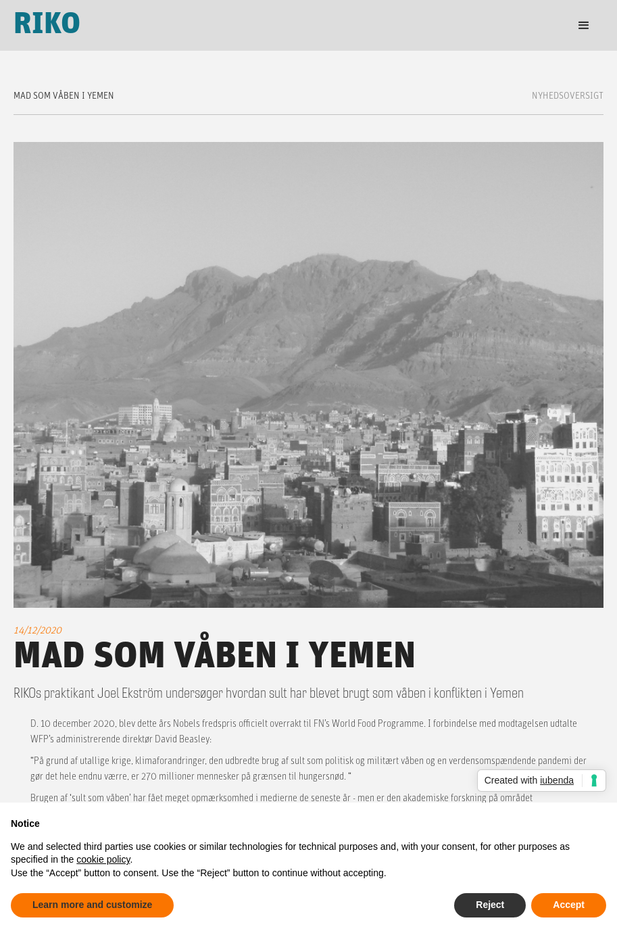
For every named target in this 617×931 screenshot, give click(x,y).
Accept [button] (569, 904)
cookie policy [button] (103, 859)
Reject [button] (490, 904)
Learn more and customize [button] (92, 904)
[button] (584, 25)
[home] (47, 25)
